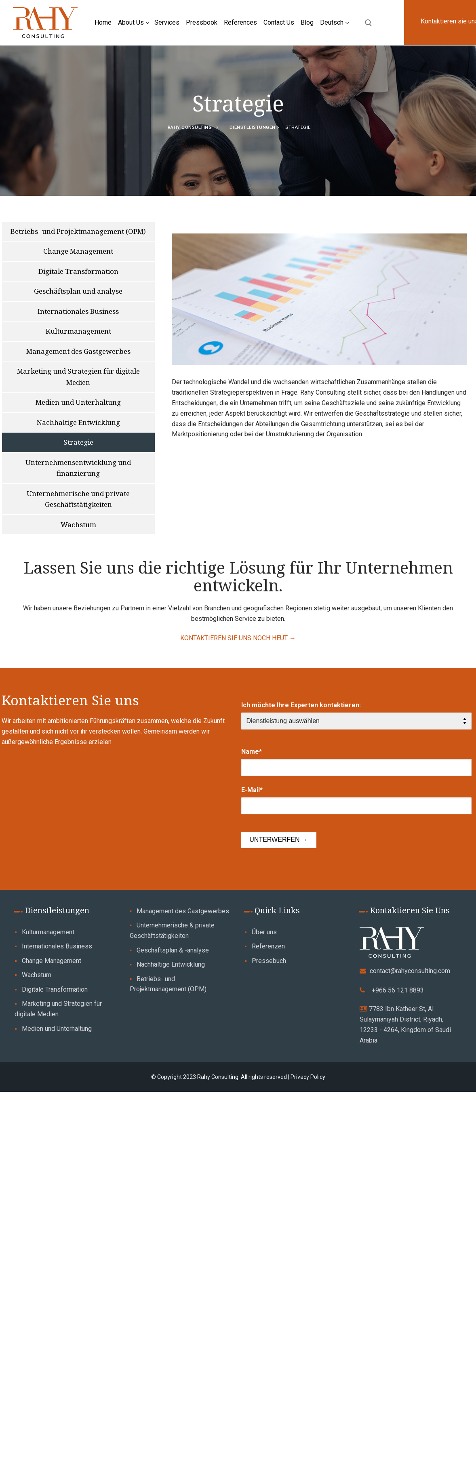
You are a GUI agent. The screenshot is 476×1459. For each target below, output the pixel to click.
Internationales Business (57, 946)
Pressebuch (269, 961)
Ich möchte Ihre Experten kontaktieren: (301, 705)
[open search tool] (368, 23)
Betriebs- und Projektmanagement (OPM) (168, 984)
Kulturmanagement (48, 932)
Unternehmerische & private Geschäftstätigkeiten (172, 930)
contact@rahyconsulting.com (410, 971)
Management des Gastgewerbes (183, 911)
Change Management (51, 961)
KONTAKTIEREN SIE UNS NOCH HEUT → (238, 638)
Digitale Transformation (55, 989)
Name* (251, 751)
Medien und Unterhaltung (57, 1028)
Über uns (264, 932)
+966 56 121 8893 (398, 990)
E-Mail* (252, 790)
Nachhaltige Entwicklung (171, 964)
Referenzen (268, 946)
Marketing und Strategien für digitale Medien (58, 1009)
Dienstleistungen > (256, 127)
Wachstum (36, 975)
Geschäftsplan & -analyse (173, 950)
